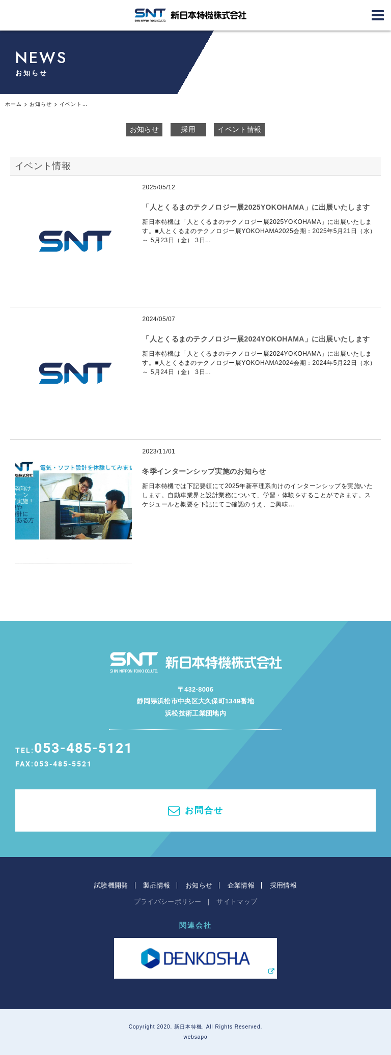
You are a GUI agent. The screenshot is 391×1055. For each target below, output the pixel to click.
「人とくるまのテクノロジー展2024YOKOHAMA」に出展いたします (256, 339)
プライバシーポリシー (168, 901)
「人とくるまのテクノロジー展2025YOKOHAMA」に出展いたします (256, 207)
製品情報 (156, 885)
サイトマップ (236, 901)
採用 (188, 129)
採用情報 (283, 885)
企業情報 (241, 885)
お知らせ (144, 129)
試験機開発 (111, 885)
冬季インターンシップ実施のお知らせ (204, 471)
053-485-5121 (83, 747)
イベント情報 (239, 129)
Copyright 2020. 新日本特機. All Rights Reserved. (196, 1027)
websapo (195, 1037)
